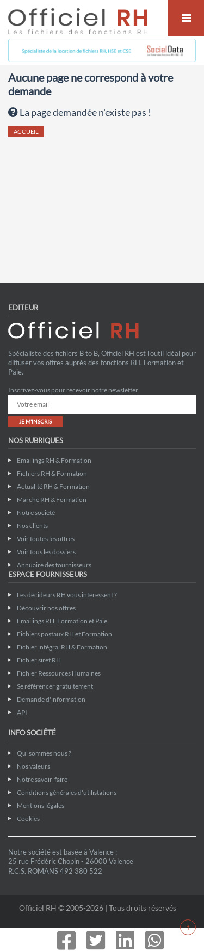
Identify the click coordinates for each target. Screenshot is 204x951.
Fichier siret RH (39, 660)
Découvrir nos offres (46, 608)
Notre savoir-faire (42, 779)
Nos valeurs (33, 766)
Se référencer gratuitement (55, 686)
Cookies (28, 818)
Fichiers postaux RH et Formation (64, 634)
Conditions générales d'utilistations (66, 792)
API (22, 712)
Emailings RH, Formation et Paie (62, 621)
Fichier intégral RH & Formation (62, 647)
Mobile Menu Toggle (186, 18)
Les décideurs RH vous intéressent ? (67, 595)
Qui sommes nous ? (44, 753)
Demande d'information (51, 699)
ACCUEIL (26, 131)
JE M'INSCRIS (35, 421)
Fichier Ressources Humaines (59, 673)
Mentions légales (40, 805)
